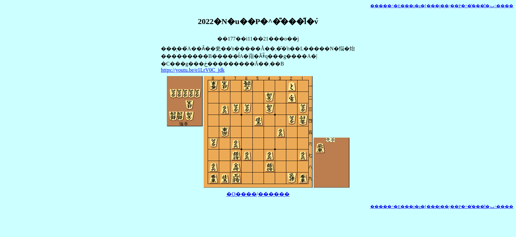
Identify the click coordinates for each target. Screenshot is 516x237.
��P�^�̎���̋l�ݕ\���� (481, 6)
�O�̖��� (241, 194)
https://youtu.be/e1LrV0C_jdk (192, 70)
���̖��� (274, 194)
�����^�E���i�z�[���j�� (409, 6)
